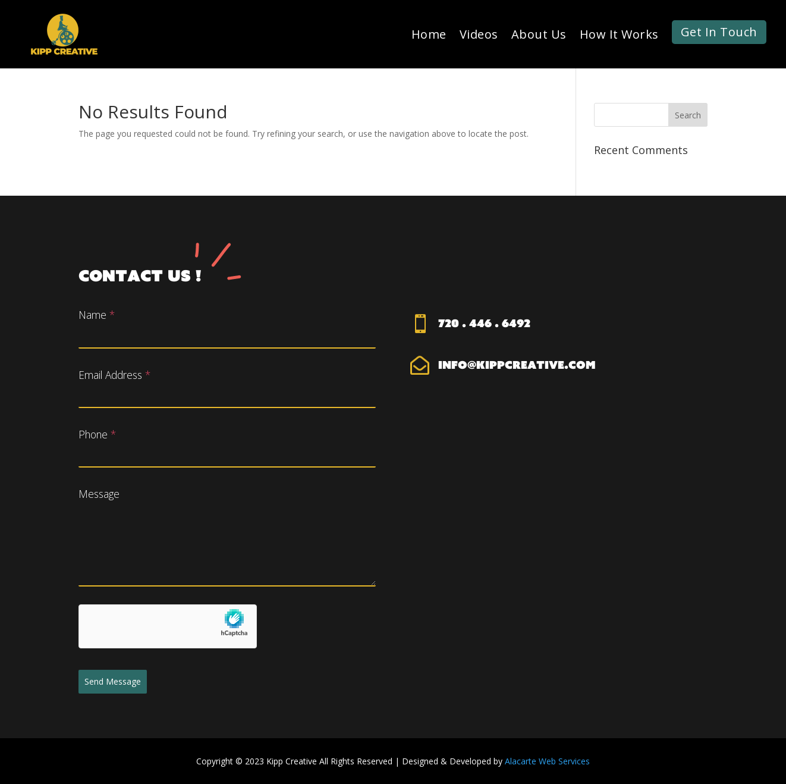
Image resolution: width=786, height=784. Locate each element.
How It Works (619, 34)
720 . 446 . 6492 (484, 323)
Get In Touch (719, 32)
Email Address (114, 375)
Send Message (112, 681)
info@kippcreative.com (517, 364)
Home (429, 34)
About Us (539, 34)
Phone (97, 434)
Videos (479, 34)
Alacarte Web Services (547, 761)
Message (99, 494)
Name (96, 315)
